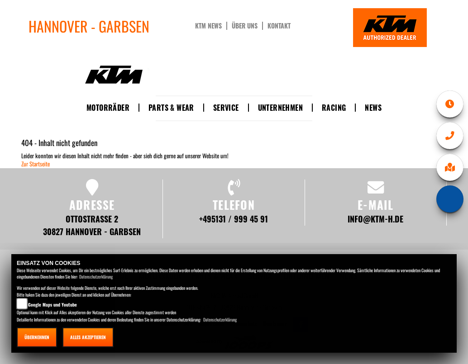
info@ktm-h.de (375, 219)
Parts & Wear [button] (171, 108)
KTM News (208, 26)
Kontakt (279, 26)
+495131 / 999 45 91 (233, 219)
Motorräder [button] (107, 108)
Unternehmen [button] (280, 108)
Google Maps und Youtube (52, 304)
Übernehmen (36, 337)
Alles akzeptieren (88, 337)
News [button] (373, 108)
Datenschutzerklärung (96, 276)
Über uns (245, 26)
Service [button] (226, 108)
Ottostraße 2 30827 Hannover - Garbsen (92, 225)
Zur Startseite (35, 163)
